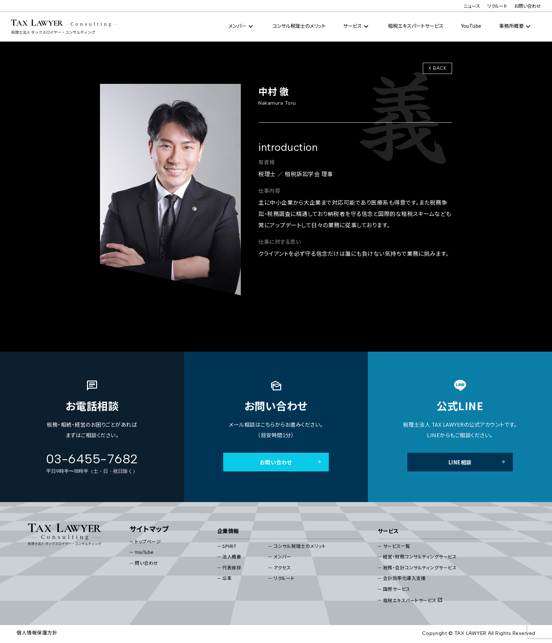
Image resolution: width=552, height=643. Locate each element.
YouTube (471, 26)
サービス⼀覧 (396, 546)
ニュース (472, 6)
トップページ (148, 541)
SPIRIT (229, 546)
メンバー (282, 557)
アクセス (282, 568)
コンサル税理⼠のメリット (299, 26)
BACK (436, 68)
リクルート (497, 6)
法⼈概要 (232, 557)
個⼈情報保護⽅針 (37, 633)
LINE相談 (477, 462)
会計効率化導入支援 (404, 578)
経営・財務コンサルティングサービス (420, 557)
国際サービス (396, 589)
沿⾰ (227, 578)
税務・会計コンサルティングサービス (420, 568)
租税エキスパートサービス (416, 26)
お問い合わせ (527, 6)
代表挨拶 (232, 568)
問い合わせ (146, 563)
